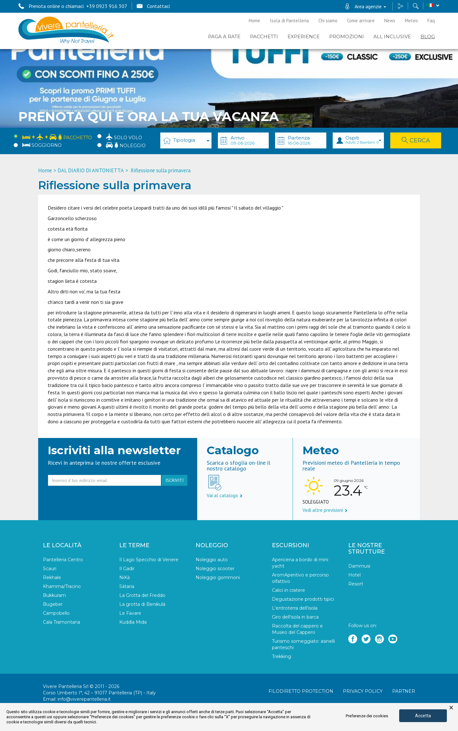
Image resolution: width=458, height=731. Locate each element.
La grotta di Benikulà (142, 604)
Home (254, 21)
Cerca (416, 140)
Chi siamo (327, 21)
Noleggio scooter (215, 568)
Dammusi (359, 566)
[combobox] (186, 140)
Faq (431, 21)
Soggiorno (42, 145)
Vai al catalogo (225, 495)
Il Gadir (127, 568)
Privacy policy (363, 691)
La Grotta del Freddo (142, 595)
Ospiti (363, 140)
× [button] (451, 707)
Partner (403, 691)
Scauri (49, 568)
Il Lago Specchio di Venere (148, 560)
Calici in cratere (288, 590)
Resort (355, 584)
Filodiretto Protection (300, 691)
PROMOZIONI (346, 36)
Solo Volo (124, 136)
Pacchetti (264, 36)
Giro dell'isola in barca (295, 617)
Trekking (281, 656)
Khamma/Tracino (62, 586)
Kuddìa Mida (133, 622)
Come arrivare (361, 21)
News (389, 21)
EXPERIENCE (304, 36)
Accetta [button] (423, 715)
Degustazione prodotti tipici (303, 599)
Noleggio (126, 145)
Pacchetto (57, 136)
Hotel (354, 575)
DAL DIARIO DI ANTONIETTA (91, 170)
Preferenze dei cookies (367, 715)
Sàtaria (126, 586)
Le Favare (130, 613)
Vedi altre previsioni (325, 510)
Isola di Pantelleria (289, 21)
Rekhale (52, 577)
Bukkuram (54, 595)
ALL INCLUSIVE (392, 36)
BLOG (427, 36)
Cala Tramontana (61, 622)
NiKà (124, 577)
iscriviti (174, 480)
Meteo (411, 21)
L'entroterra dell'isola (294, 608)
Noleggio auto (212, 560)
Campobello (56, 613)
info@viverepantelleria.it (84, 699)
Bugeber (53, 604)
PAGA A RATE (224, 36)
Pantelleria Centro (63, 560)
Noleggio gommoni (218, 577)
